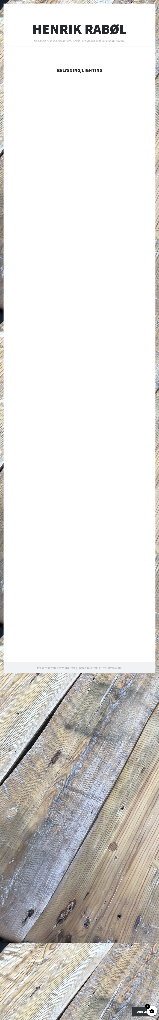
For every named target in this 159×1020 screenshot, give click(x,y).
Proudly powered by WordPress (56, 667)
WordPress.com (112, 667)
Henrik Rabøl (79, 29)
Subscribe (144, 1011)
